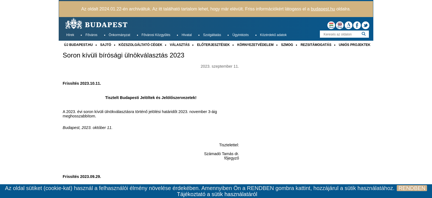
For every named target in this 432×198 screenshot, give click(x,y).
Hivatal (187, 35)
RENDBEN (411, 188)
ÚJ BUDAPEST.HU (78, 45)
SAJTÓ (105, 45)
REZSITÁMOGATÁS (316, 45)
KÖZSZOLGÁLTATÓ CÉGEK (141, 45)
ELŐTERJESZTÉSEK (213, 45)
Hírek (70, 35)
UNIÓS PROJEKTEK (355, 45)
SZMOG (287, 45)
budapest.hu (323, 9)
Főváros (91, 35)
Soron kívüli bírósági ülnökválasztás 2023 (124, 55)
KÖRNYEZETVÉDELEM (255, 45)
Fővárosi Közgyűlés (156, 35)
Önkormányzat (119, 35)
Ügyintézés (240, 35)
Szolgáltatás (212, 35)
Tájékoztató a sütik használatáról (217, 194)
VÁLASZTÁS (180, 45)
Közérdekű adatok (273, 35)
